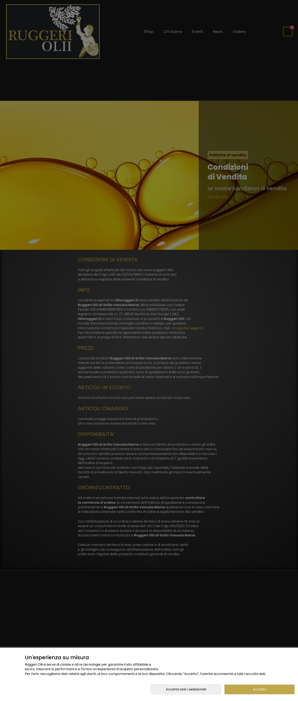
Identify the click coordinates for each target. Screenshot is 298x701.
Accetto (259, 689)
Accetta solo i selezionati (186, 689)
